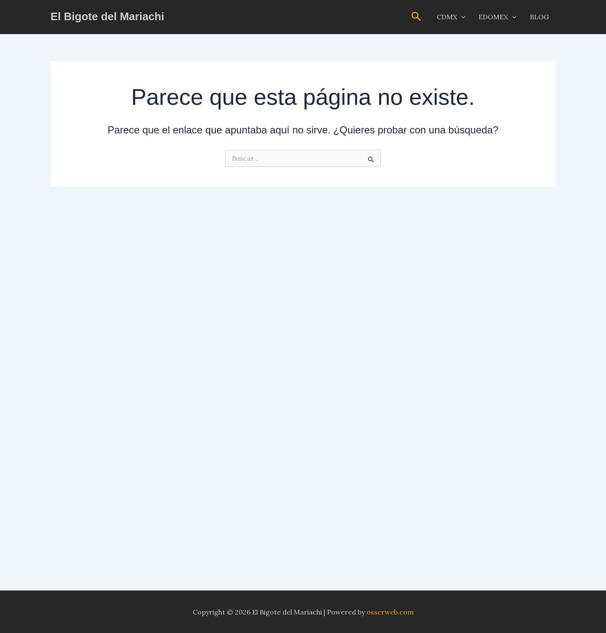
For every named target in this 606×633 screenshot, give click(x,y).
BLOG (539, 17)
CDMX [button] (451, 17)
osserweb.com (390, 612)
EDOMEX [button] (497, 17)
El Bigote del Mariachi (107, 16)
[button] (416, 17)
